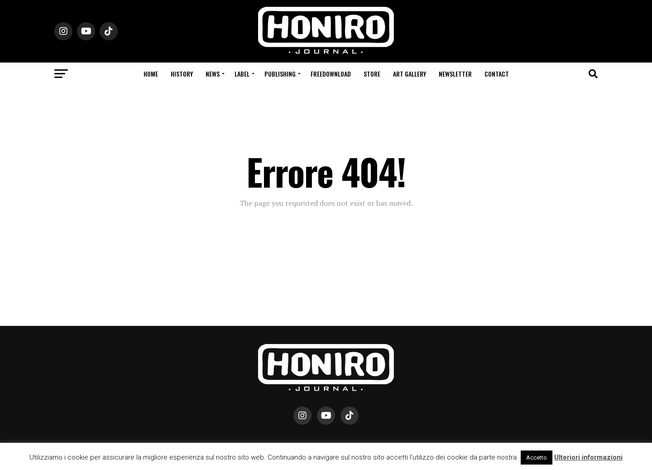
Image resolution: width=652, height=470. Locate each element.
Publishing (280, 73)
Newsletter (455, 73)
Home (151, 73)
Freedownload (331, 73)
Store (372, 73)
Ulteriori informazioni (588, 457)
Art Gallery (409, 73)
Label (242, 73)
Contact (496, 73)
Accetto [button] (536, 457)
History (182, 73)
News (213, 73)
